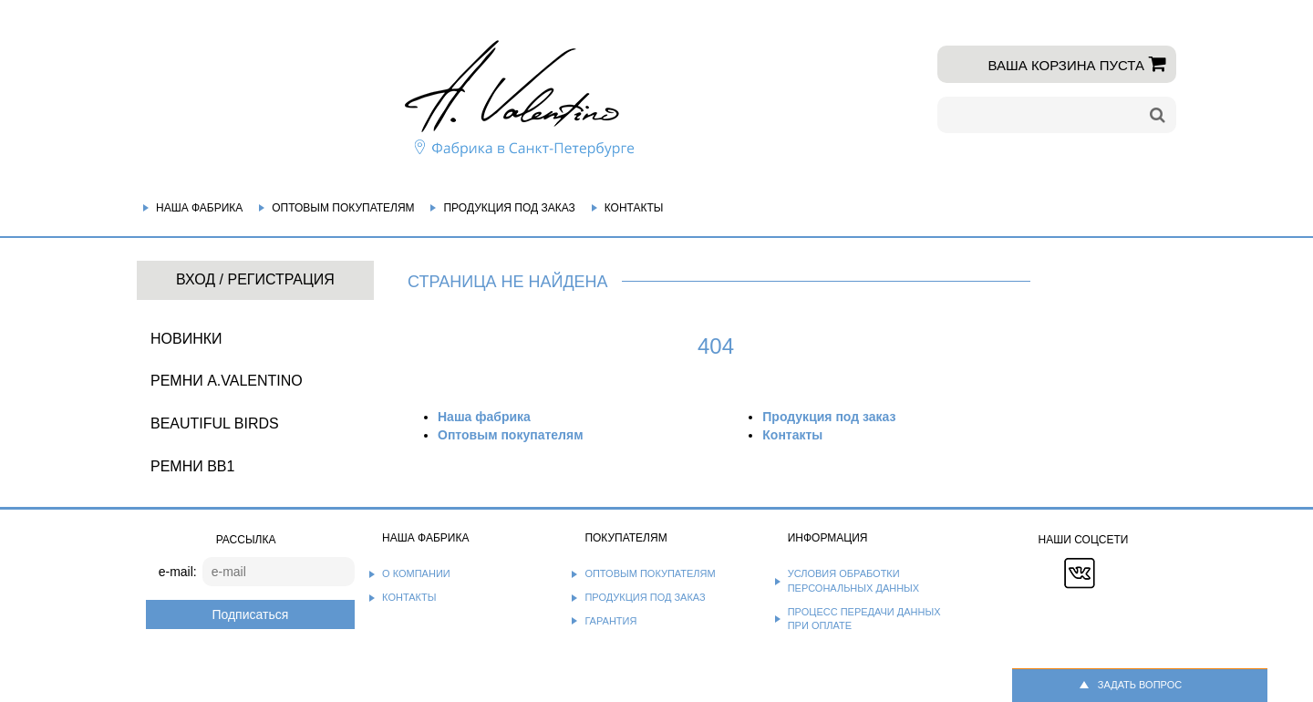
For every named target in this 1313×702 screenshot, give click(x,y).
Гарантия (610, 620)
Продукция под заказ (508, 207)
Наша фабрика (199, 207)
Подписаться (250, 614)
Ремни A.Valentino (226, 380)
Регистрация (280, 279)
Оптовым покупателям (343, 207)
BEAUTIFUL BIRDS (214, 423)
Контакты (634, 207)
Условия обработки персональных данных (854, 581)
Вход (195, 279)
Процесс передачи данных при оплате (864, 619)
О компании (416, 573)
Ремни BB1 (192, 466)
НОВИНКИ (186, 338)
